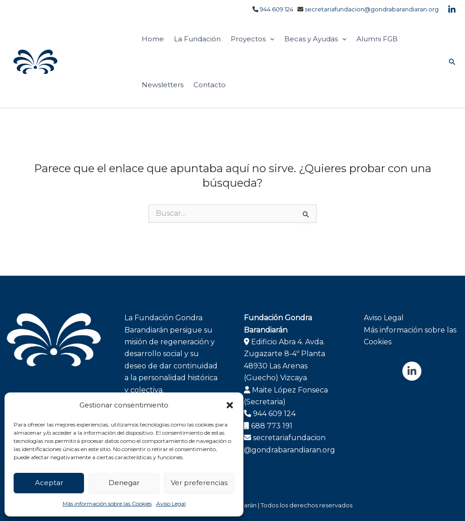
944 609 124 (276, 9)
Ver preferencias (199, 482)
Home (153, 39)
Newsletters (162, 84)
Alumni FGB (377, 39)
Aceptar (49, 482)
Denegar (124, 482)
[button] (229, 405)
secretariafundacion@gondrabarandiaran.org (372, 9)
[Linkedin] (452, 9)
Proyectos (252, 38)
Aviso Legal (171, 503)
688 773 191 (271, 426)
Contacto (209, 84)
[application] (270, 38)
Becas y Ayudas (315, 38)
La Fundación (197, 39)
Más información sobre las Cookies (107, 503)
